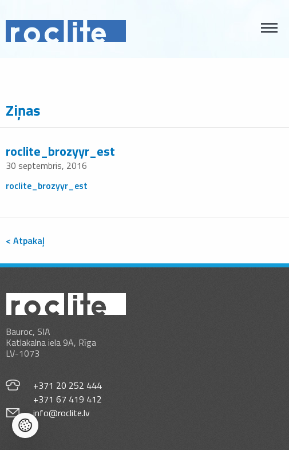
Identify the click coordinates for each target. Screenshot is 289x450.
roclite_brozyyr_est (60, 151)
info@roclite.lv (61, 413)
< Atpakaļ (25, 240)
